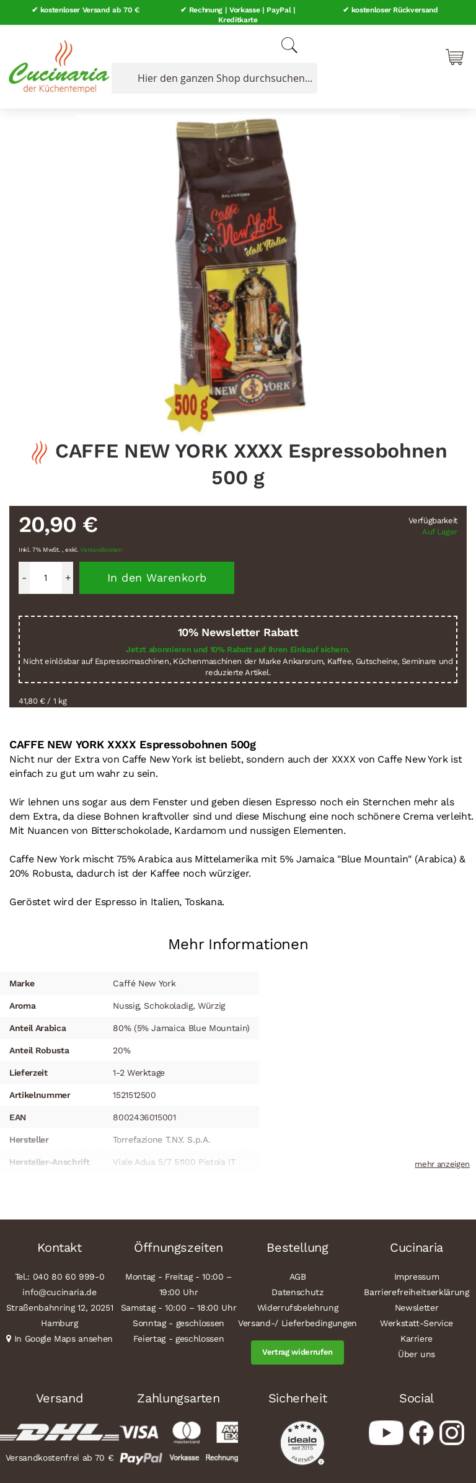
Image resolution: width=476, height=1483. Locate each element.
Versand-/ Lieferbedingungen (297, 1321)
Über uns (416, 1352)
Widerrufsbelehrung (297, 1306)
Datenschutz (297, 1290)
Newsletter (417, 1306)
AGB (297, 1275)
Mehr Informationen (238, 942)
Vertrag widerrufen (297, 1350)
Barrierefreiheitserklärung (416, 1290)
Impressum (416, 1275)
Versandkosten (101, 547)
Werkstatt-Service (416, 1321)
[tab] (238, 938)
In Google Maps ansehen (63, 1337)
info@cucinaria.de (59, 1290)
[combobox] (212, 76)
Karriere (416, 1337)
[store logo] (56, 62)
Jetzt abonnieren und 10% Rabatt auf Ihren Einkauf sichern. (238, 648)
